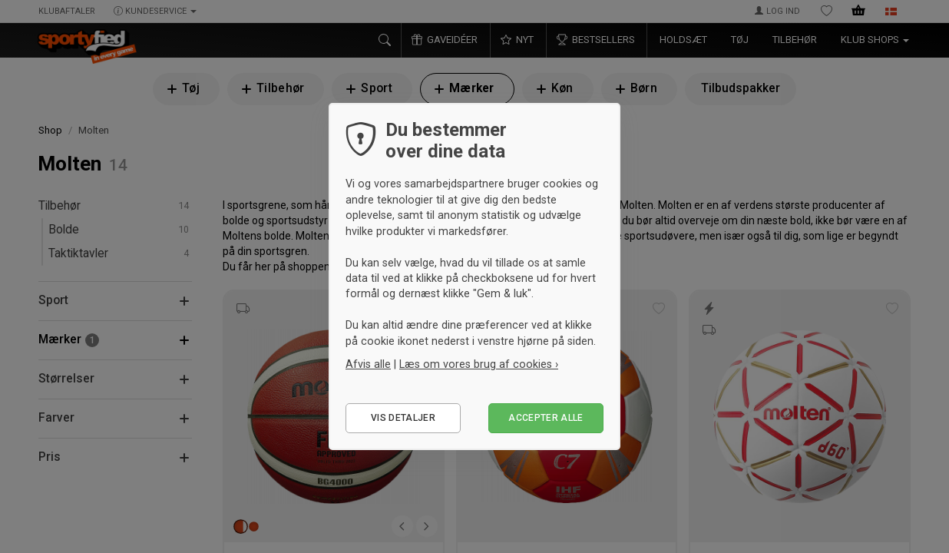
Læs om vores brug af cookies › (478, 364)
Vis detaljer (403, 417)
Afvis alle (368, 364)
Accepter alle (546, 417)
